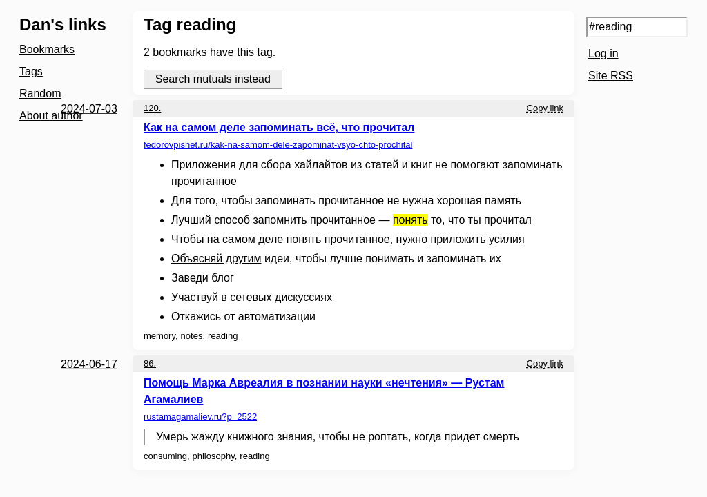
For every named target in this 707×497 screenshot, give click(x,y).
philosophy (214, 456)
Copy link (545, 108)
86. (150, 363)
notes (192, 336)
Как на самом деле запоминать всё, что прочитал (279, 127)
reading (223, 336)
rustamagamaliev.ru (200, 416)
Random (40, 93)
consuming (165, 456)
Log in (603, 53)
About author (51, 115)
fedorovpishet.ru (278, 144)
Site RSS (610, 75)
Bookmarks (47, 49)
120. (152, 108)
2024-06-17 (89, 364)
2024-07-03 (89, 109)
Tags (31, 71)
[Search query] (637, 27)
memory (159, 336)
